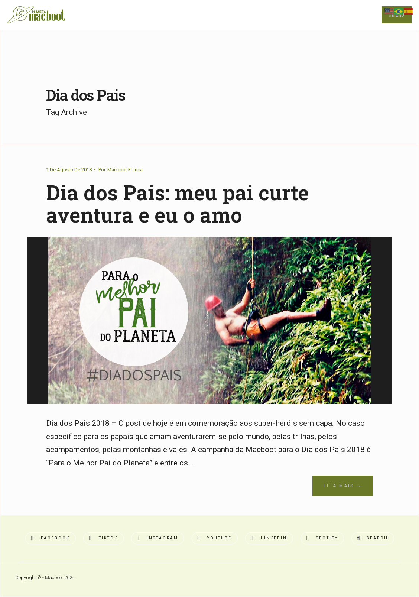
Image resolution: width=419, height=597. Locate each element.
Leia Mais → (343, 486)
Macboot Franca (125, 169)
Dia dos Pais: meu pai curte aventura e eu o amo (177, 203)
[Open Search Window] (372, 538)
